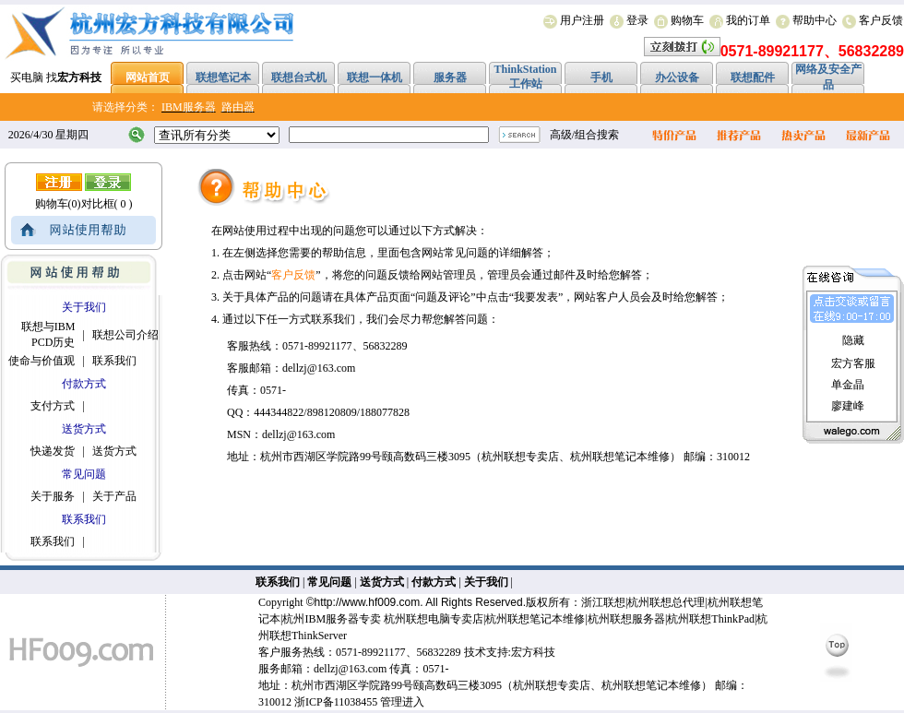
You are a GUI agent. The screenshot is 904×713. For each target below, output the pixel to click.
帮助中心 (814, 20)
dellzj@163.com (350, 668)
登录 (637, 20)
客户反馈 (881, 20)
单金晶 (847, 384)
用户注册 (582, 20)
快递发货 (52, 451)
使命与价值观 (41, 360)
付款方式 (433, 582)
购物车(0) (58, 203)
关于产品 (114, 496)
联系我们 (114, 360)
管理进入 (402, 701)
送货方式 (114, 451)
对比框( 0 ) (107, 203)
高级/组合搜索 (584, 134)
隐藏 (853, 340)
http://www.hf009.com (368, 602)
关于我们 (486, 582)
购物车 (687, 20)
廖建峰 (847, 405)
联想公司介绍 (125, 334)
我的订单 (748, 20)
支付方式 (52, 405)
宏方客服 (853, 363)
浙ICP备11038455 (335, 701)
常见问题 (329, 582)
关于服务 (52, 496)
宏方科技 (533, 652)
